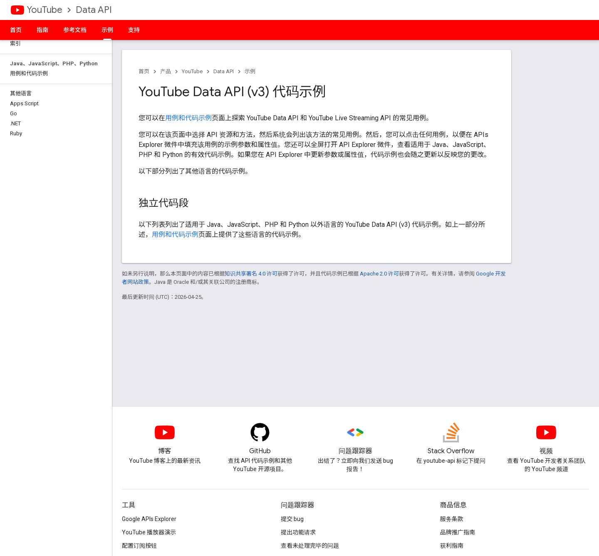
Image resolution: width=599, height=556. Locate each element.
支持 (134, 30)
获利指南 (451, 545)
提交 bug (292, 519)
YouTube (44, 9)
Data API (94, 9)
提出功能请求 (298, 532)
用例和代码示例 (188, 118)
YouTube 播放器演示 (149, 532)
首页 (16, 30)
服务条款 (451, 519)
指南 (42, 30)
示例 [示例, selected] (107, 30)
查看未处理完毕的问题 (310, 545)
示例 (250, 71)
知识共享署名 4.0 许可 (251, 274)
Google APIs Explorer (149, 519)
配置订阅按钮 (139, 545)
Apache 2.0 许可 (379, 274)
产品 (165, 71)
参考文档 (75, 30)
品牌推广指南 (457, 532)
